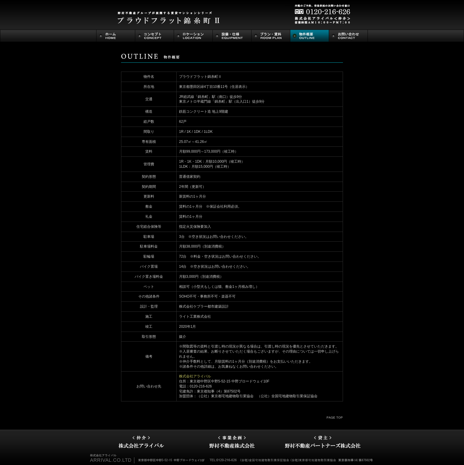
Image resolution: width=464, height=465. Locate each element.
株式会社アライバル (195, 376)
